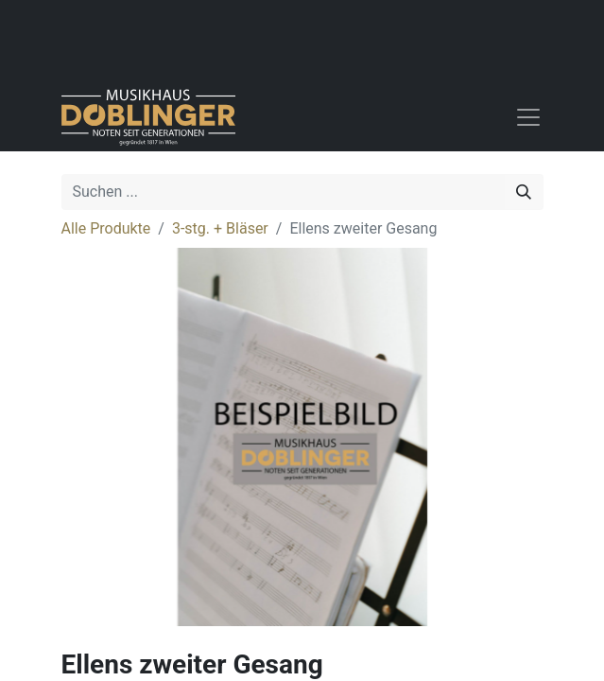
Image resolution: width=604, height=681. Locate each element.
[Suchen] (524, 192)
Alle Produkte (106, 228)
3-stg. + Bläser (220, 228)
